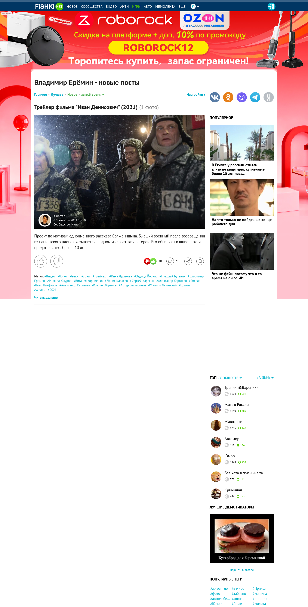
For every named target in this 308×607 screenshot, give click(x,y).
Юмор (230, 429)
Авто (148, 6)
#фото (215, 566)
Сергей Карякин (143, 281)
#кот (213, 592)
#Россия (216, 587)
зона (86, 276)
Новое (72, 6)
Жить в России (237, 377)
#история (260, 572)
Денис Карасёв (117, 281)
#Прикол (259, 561)
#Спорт (258, 597)
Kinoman (59, 216)
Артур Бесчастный (133, 285)
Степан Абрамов (105, 285)
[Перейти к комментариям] (172, 261)
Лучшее (57, 94)
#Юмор (216, 577)
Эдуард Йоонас (146, 276)
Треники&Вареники (242, 360)
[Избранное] (200, 261)
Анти (124, 6)
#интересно (240, 592)
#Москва (259, 602)
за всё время (92, 94)
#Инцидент (240, 597)
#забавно (238, 566)
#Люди (236, 577)
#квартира (239, 602)
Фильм (41, 290)
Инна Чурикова (121, 276)
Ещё (182, 6)
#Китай (258, 592)
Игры (136, 6)
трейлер (100, 276)
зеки (75, 276)
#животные (219, 561)
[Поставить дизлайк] (56, 261)
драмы (185, 285)
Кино (63, 276)
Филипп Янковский (163, 285)
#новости (217, 582)
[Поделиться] (188, 261)
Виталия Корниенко (89, 281)
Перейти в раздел (242, 543)
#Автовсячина (241, 587)
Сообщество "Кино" (66, 224)
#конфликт (261, 582)
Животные (233, 394)
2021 (53, 290)
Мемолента (165, 6)
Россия (195, 281)
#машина (260, 566)
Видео (111, 6)
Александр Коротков (172, 281)
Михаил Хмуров (60, 281)
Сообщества (91, 6)
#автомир (238, 572)
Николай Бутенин (173, 276)
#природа (217, 602)
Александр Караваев (75, 285)
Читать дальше (46, 297)
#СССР (236, 582)
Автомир (232, 412)
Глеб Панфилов (46, 285)
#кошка (216, 597)
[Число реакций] (153, 261)
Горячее (40, 94)
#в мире (237, 561)
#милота (259, 577)
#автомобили (220, 572)
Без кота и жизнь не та (244, 446)
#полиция (260, 587)
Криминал (233, 463)
